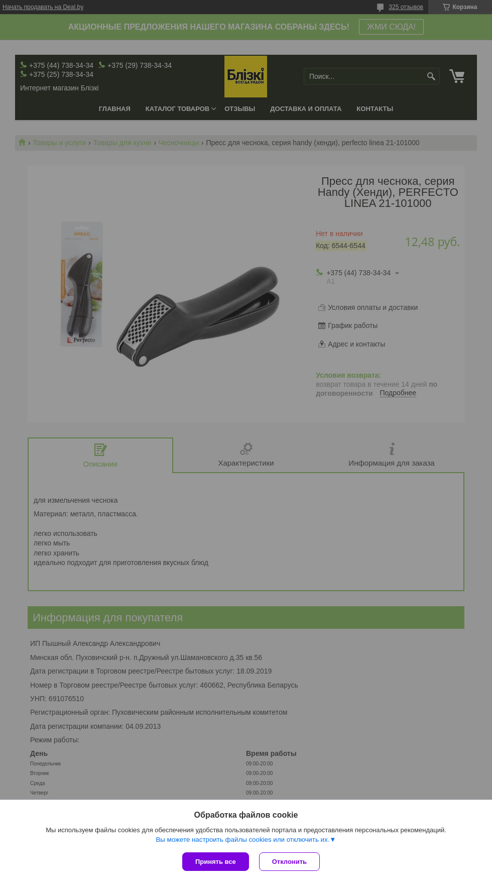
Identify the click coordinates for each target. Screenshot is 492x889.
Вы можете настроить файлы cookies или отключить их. (242, 839)
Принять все (215, 861)
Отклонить (289, 861)
